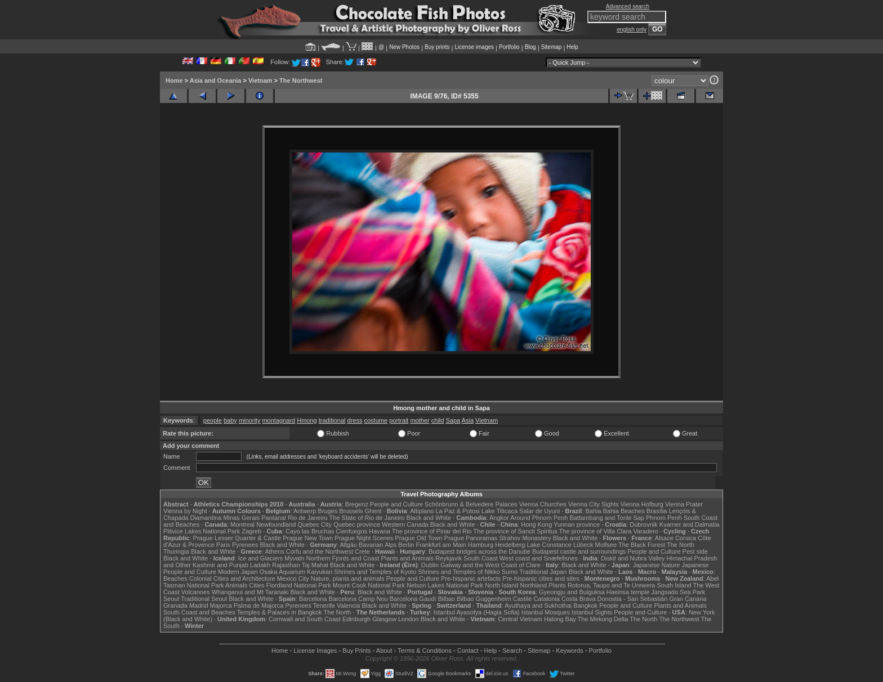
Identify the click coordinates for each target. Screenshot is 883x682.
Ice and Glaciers (260, 558)
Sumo (510, 571)
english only (631, 29)
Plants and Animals (407, 558)
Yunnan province (577, 524)
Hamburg (480, 544)
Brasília (656, 511)
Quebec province (356, 524)
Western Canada (405, 524)
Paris (223, 544)
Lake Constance (549, 544)
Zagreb (251, 531)
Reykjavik (448, 558)
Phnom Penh (664, 517)
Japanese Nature (656, 565)
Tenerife (324, 605)
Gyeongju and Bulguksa (572, 592)
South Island (674, 585)
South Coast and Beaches (199, 612)
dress (355, 420)
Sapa (452, 420)
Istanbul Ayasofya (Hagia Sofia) (476, 612)
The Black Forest (641, 544)
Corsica (685, 538)
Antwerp (304, 511)
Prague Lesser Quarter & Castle (237, 538)
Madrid (198, 605)
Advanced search (627, 6)
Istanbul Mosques (545, 612)
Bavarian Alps (377, 544)
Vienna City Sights (593, 504)
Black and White (429, 517)
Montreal (242, 524)
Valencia (348, 605)
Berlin (406, 544)
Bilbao (446, 598)
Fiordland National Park (298, 585)
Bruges (327, 511)
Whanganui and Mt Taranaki (250, 592)
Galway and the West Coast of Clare (490, 565)
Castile (522, 598)
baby (230, 420)
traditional (332, 420)
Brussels (351, 511)
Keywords (569, 650)
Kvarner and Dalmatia (689, 524)
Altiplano (422, 511)
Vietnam (260, 80)
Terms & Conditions (424, 650)
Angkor (499, 517)
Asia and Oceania (216, 80)
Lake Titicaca (499, 511)
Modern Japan (237, 571)
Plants (557, 585)
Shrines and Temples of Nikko (459, 571)
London (408, 619)
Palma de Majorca (259, 605)
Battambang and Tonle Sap (606, 517)
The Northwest (300, 80)
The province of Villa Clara (595, 531)
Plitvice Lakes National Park (201, 531)
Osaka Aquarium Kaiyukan (296, 571)
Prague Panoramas (471, 538)
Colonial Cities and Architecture (232, 578)
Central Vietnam (520, 619)
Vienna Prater (684, 504)
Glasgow (384, 619)
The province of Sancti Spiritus (516, 531)
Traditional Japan (543, 571)
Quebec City (315, 524)
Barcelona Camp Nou (358, 598)
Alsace (664, 538)
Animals (236, 585)
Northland (533, 585)
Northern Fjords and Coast (343, 558)
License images (474, 47)
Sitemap (551, 47)
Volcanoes (195, 592)
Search (512, 650)
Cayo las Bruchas (310, 531)
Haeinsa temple (627, 592)
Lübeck (583, 544)
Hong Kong (536, 524)
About (384, 650)
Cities (257, 585)
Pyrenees (245, 544)
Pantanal (273, 517)
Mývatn (294, 558)
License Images (315, 650)
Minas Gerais (241, 517)
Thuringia (176, 551)
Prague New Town (308, 538)
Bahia (593, 511)
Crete (362, 551)
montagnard (278, 420)
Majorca (221, 605)
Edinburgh (356, 619)
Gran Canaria (687, 598)
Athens (274, 551)
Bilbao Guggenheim (484, 598)
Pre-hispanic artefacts (471, 578)
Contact (468, 650)
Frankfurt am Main (441, 544)
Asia (468, 420)
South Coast (480, 558)
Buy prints (437, 47)
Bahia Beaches (624, 511)
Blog (530, 47)
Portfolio (509, 47)
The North (680, 544)
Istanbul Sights (592, 612)
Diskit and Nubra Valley (633, 558)
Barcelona (313, 598)
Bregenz (356, 504)
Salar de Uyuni (539, 511)
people (212, 420)
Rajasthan (286, 565)
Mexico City (293, 578)
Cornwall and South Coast (305, 619)
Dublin (430, 565)
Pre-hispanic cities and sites (540, 578)
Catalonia (546, 598)
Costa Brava (578, 598)
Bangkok (585, 605)
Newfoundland (276, 524)
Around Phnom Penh (539, 517)
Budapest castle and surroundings (579, 551)
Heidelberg (510, 544)
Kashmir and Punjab (220, 565)
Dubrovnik (644, 524)
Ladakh (260, 565)
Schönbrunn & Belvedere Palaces (471, 504)
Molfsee (606, 544)
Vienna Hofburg (642, 504)
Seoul (171, 598)
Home (174, 80)
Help (572, 47)
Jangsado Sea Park (678, 592)
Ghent (373, 511)
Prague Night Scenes (364, 538)
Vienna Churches (543, 504)
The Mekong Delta (603, 619)
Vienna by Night (185, 511)
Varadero (645, 531)
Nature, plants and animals (348, 578)
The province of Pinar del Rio (432, 531)
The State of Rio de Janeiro (367, 517)
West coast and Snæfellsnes (539, 558)
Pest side (695, 551)
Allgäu (348, 544)
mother (419, 420)
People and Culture (396, 504)
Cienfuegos (351, 531)
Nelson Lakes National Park (445, 585)
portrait (398, 420)
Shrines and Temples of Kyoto (375, 571)
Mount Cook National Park (369, 585)
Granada (175, 605)
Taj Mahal (315, 565)
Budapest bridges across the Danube (479, 551)
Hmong (306, 420)
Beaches (175, 578)
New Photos (404, 47)
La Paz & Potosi (458, 511)
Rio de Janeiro (308, 517)
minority (250, 420)
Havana (379, 531)
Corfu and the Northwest (319, 551)
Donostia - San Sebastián (632, 598)
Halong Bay (560, 619)
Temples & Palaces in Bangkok (279, 612)
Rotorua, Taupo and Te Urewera (611, 585)
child (437, 420)
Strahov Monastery (525, 538)
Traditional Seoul (204, 598)
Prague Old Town (418, 538)
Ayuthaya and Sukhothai (538, 605)
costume (376, 420)
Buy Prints (356, 650)
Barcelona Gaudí (413, 598)
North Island (501, 585)
